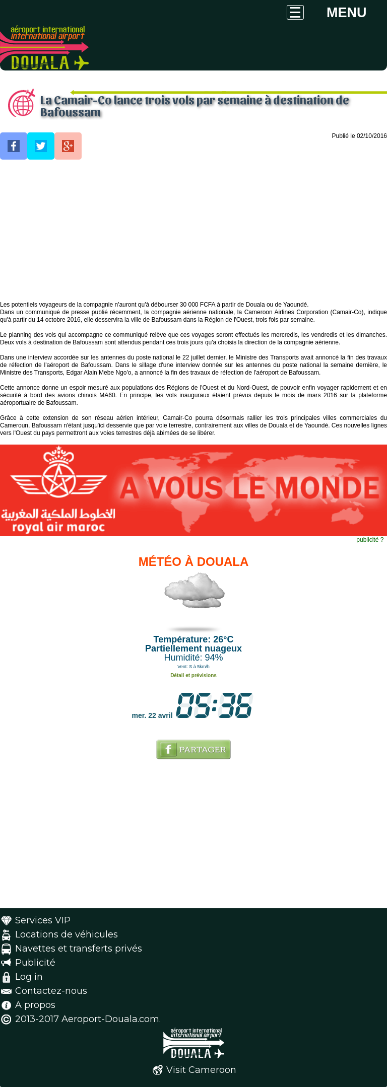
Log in (29, 976)
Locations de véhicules (66, 934)
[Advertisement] (193, 230)
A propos (35, 1004)
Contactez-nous (51, 990)
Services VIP (43, 920)
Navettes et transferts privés (78, 948)
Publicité (35, 962)
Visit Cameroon (201, 1069)
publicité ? (369, 539)
